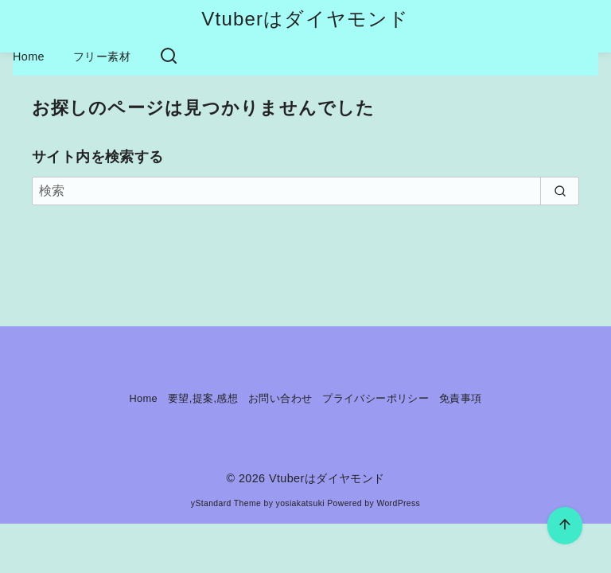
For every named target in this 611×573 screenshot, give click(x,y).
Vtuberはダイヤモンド (305, 18)
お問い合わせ (280, 398)
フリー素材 (101, 56)
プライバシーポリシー (375, 398)
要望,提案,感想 (203, 398)
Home (29, 56)
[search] (559, 191)
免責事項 (460, 398)
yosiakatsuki (300, 503)
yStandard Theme (226, 503)
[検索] (305, 191)
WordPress (398, 503)
